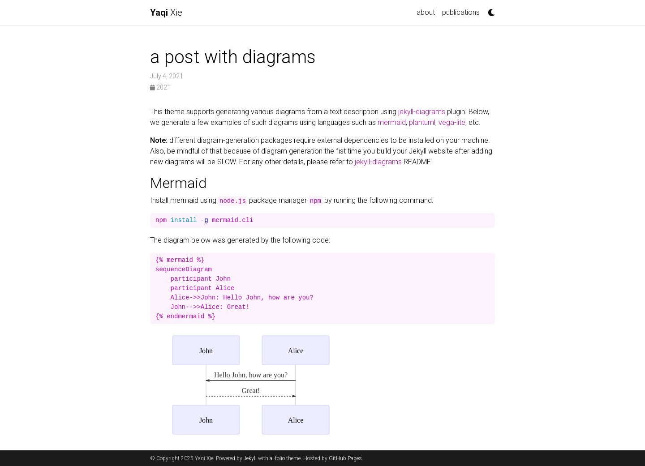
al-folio (277, 458)
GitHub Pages (345, 458)
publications (461, 12)
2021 (160, 87)
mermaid (392, 122)
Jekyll (250, 458)
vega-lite (452, 122)
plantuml (422, 122)
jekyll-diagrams (421, 111)
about (426, 12)
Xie (166, 12)
